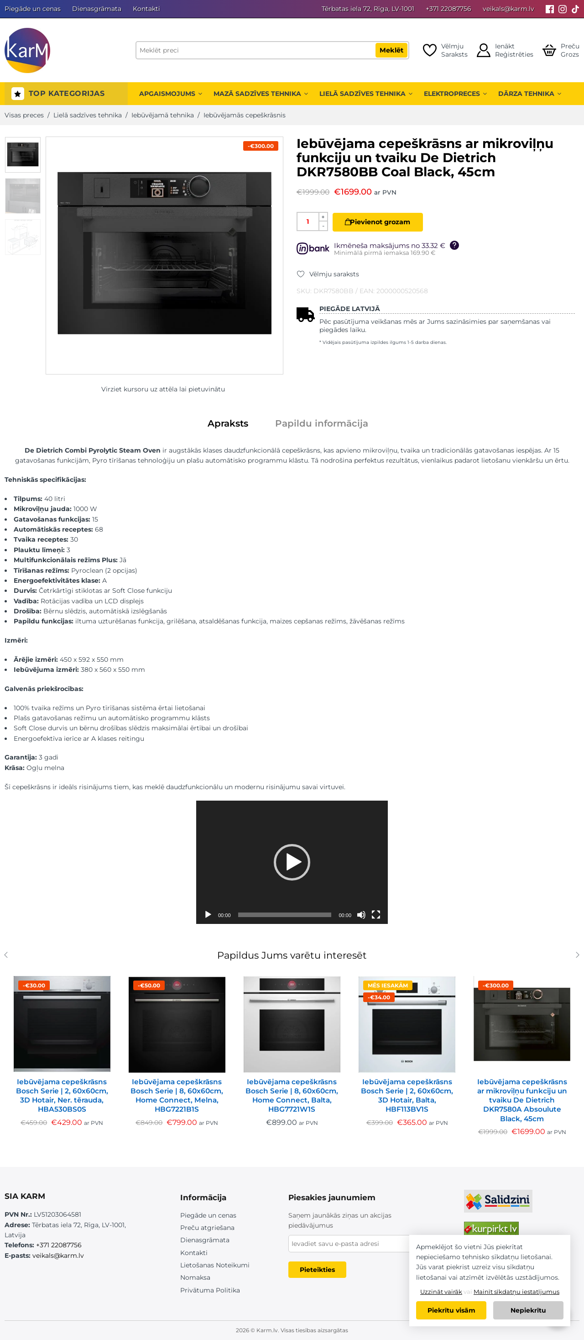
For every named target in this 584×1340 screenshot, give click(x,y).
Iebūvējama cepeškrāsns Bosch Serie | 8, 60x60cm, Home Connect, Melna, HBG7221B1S (176, 1095)
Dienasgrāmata (96, 9)
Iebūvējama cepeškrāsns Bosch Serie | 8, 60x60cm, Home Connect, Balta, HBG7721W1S (291, 1095)
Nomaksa (195, 1277)
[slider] (285, 915)
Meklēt (391, 50)
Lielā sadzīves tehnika (365, 94)
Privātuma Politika (210, 1290)
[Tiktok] (575, 9)
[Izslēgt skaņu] (361, 914)
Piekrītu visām (451, 1310)
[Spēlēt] (208, 914)
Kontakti (146, 9)
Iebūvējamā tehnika (162, 115)
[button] (292, 862)
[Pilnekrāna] (376, 914)
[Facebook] (550, 9)
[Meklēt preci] (272, 50)
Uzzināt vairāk (441, 1291)
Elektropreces (455, 94)
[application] (292, 862)
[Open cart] (560, 50)
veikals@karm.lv (508, 9)
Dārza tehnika (529, 94)
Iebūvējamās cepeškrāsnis (244, 115)
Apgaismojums (170, 94)
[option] (23, 155)
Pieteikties (317, 1270)
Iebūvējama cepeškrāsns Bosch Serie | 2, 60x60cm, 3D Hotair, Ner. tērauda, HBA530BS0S (62, 1095)
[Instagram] (562, 9)
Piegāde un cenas (33, 9)
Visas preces (24, 115)
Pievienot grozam (386, 222)
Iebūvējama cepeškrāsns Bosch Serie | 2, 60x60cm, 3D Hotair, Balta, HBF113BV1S (407, 1095)
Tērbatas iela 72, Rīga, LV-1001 (368, 9)
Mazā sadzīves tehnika (261, 94)
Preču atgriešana (207, 1228)
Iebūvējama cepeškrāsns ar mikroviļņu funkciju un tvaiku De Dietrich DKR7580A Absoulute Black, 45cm (522, 1100)
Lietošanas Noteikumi (215, 1265)
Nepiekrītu (528, 1310)
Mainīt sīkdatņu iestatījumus (516, 1291)
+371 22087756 (448, 9)
